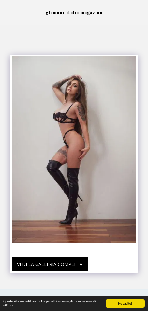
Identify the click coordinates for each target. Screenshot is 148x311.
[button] (7, 12)
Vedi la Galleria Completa (49, 264)
